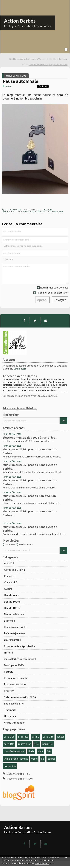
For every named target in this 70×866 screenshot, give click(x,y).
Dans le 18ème (12, 607)
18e (49, 751)
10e (36, 743)
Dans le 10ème (12, 601)
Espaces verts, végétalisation (19, 646)
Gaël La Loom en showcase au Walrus (27, 59)
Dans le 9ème (11, 595)
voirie (34, 758)
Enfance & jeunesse (14, 633)
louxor (60, 736)
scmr (40, 751)
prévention (10, 766)
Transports (10, 709)
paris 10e (9, 743)
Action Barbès (20, 21)
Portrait (8, 671)
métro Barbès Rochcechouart (20, 658)
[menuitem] (31, 59)
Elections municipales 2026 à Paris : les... (30, 437)
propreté (23, 736)
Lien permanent (11, 210)
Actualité (9, 563)
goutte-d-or (24, 743)
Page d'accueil (60, 59)
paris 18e (47, 743)
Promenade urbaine (15, 684)
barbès (51, 758)
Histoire (8, 652)
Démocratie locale (14, 614)
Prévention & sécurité (15, 677)
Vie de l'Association (14, 722)
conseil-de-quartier (14, 751)
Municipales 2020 (14, 665)
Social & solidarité (14, 703)
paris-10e (9, 736)
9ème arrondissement (16, 758)
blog (25, 211)
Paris (31, 751)
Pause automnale (20, 81)
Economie (9, 620)
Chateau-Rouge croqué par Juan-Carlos (48, 64)
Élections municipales (15, 627)
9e (42, 758)
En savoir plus (42, 863)
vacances (40, 211)
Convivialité (10, 582)
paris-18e (48, 736)
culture (35, 736)
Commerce (10, 576)
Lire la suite (20, 368)
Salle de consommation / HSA (20, 697)
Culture (8, 588)
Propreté (9, 690)
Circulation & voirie (14, 569)
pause (32, 211)
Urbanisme (10, 716)
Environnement (12, 639)
